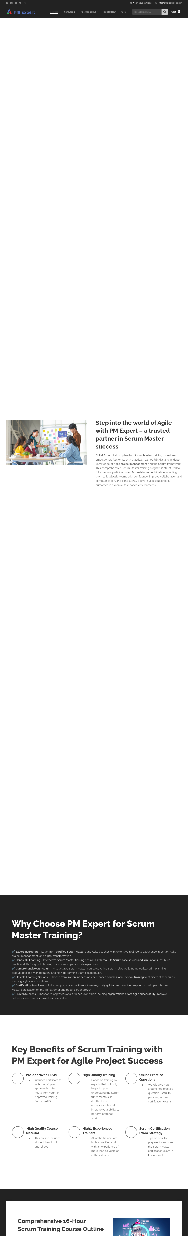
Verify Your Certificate (142, 2)
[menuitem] (51, 12)
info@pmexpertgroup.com (170, 2)
